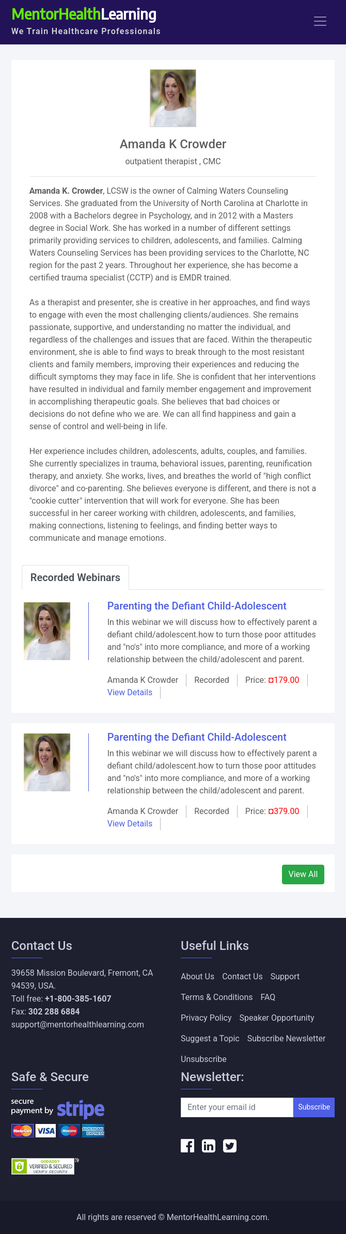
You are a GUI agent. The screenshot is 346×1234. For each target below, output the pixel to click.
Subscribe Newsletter (286, 1038)
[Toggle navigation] (320, 21)
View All (303, 874)
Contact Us (242, 976)
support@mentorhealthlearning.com (77, 1024)
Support (285, 976)
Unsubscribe (204, 1059)
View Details (130, 692)
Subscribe (314, 1107)
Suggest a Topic (210, 1038)
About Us (197, 976)
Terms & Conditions (217, 997)
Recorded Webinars (75, 577)
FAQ (268, 997)
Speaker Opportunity (277, 1018)
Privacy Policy (206, 1018)
